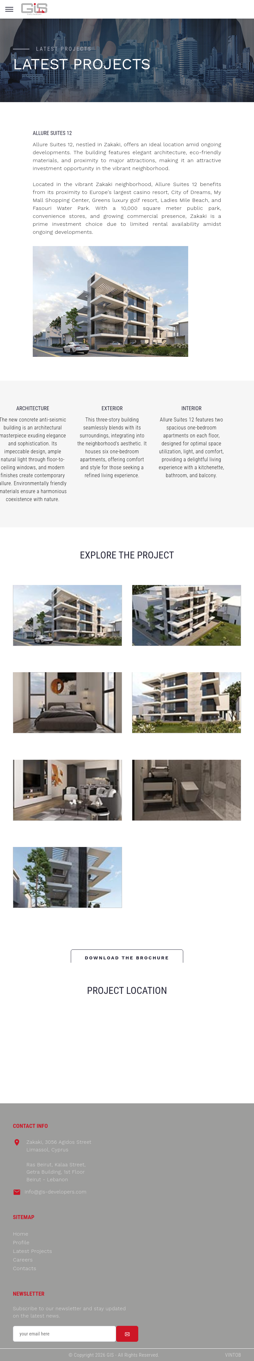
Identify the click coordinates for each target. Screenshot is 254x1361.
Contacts (24, 1268)
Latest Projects (32, 1251)
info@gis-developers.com (55, 1192)
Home (20, 1234)
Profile (21, 1242)
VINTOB (233, 1355)
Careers (23, 1260)
